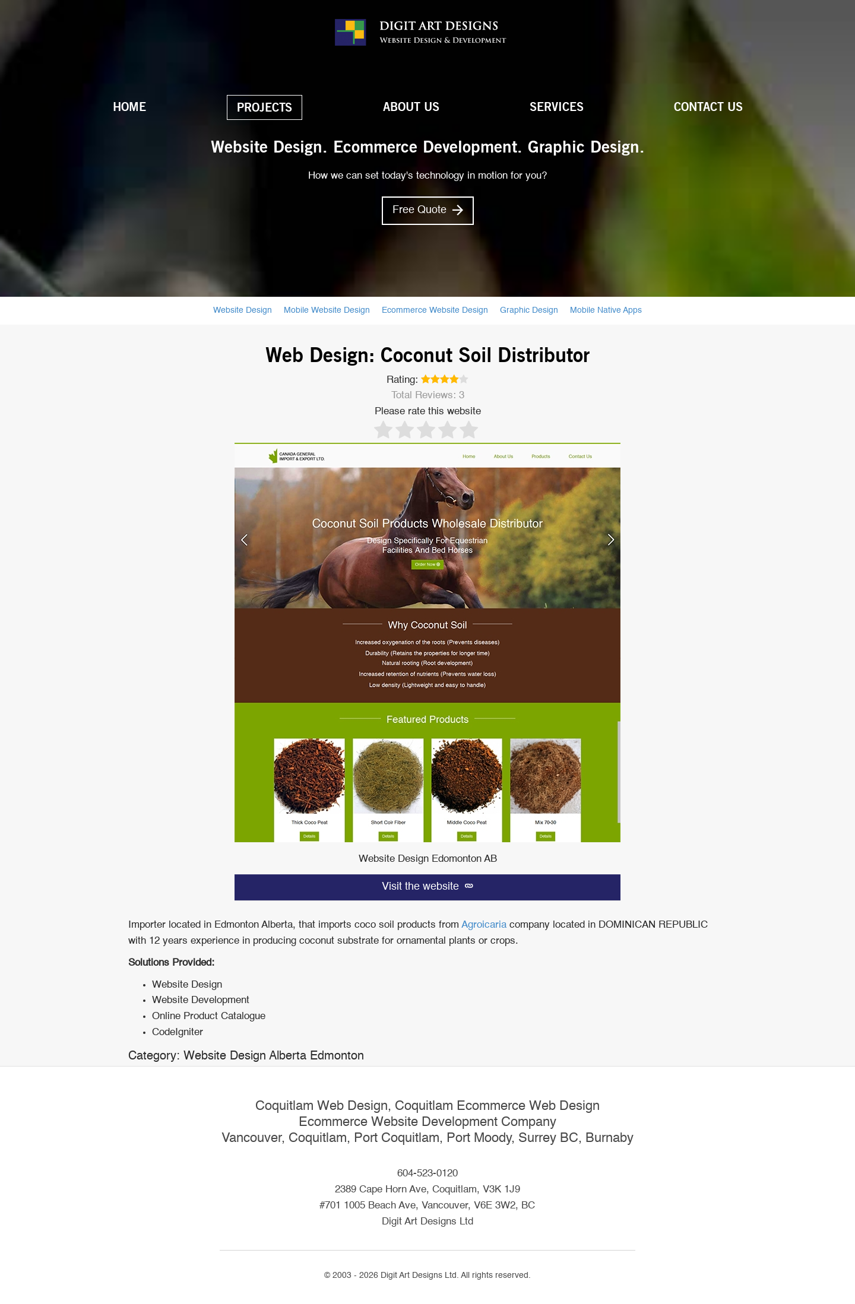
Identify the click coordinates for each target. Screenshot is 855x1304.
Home (129, 107)
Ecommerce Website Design (435, 310)
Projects (264, 107)
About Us (411, 107)
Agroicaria (483, 925)
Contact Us (708, 107)
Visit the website (427, 886)
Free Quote (427, 210)
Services (557, 107)
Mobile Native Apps (606, 310)
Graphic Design (529, 310)
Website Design (242, 310)
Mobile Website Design (327, 310)
